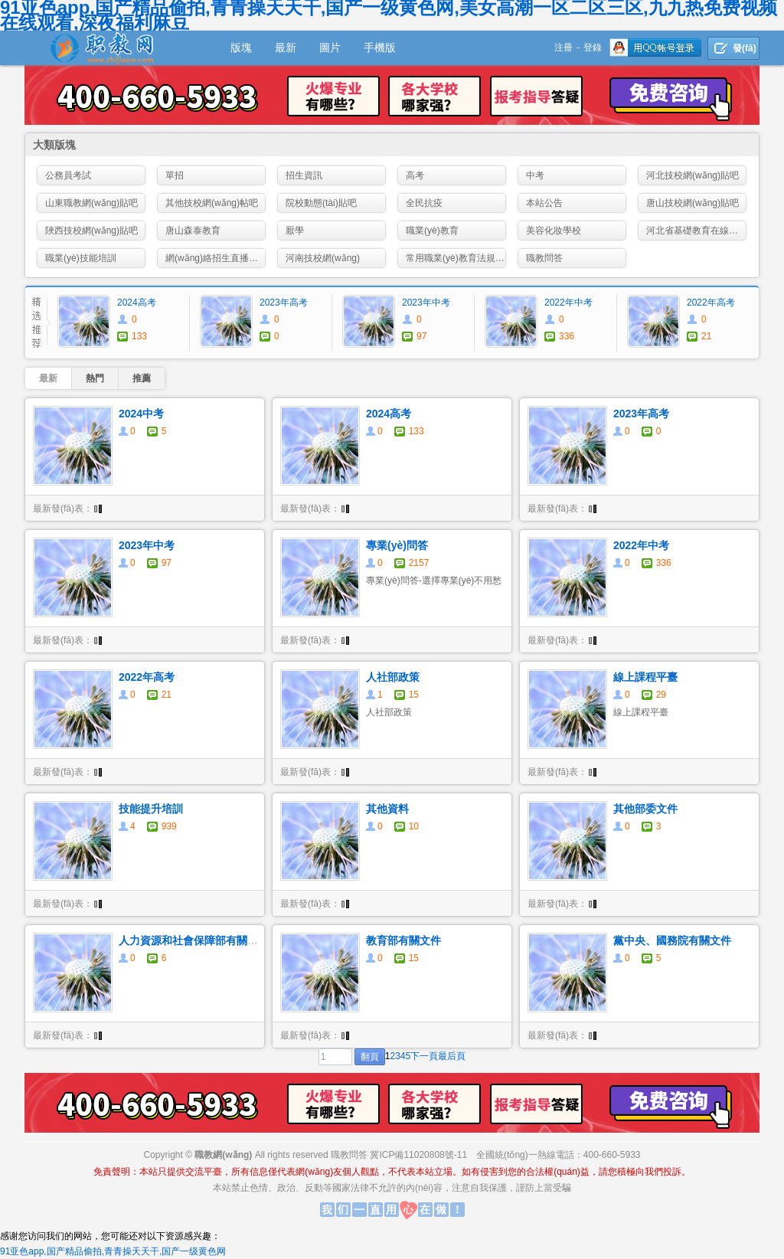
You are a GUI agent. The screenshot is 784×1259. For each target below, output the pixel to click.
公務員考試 (68, 175)
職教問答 (544, 258)
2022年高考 (711, 302)
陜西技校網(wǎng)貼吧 (91, 230)
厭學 (295, 230)
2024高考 (136, 302)
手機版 (380, 47)
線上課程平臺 (645, 677)
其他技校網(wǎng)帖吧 (211, 203)
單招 (174, 175)
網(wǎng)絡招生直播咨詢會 (215, 258)
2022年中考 (568, 302)
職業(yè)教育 (432, 230)
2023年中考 (426, 302)
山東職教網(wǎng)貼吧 (91, 203)
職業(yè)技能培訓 (80, 258)
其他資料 (387, 809)
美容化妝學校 (553, 230)
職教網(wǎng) (223, 1154)
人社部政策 (393, 677)
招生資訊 (304, 175)
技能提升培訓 (151, 809)
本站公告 (544, 203)
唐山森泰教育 (192, 230)
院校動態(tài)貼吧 (321, 203)
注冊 (563, 47)
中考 (535, 175)
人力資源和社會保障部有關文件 (194, 940)
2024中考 (141, 413)
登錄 (592, 47)
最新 (285, 47)
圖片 (330, 47)
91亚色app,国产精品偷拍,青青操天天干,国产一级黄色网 (113, 1251)
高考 (415, 175)
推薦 (141, 378)
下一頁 (424, 1056)
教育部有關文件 (403, 940)
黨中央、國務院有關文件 (672, 940)
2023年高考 (284, 302)
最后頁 (452, 1056)
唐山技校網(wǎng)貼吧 (692, 203)
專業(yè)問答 (397, 545)
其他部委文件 (645, 809)
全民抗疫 (424, 203)
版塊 (241, 47)
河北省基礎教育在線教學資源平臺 (696, 230)
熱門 (95, 378)
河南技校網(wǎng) (323, 258)
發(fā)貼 (744, 51)
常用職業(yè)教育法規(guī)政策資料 (456, 258)
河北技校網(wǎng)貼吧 (692, 175)
